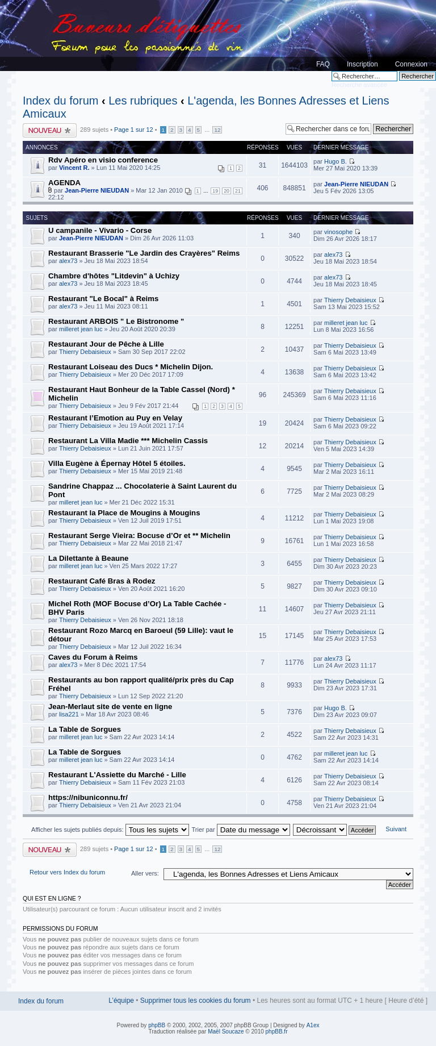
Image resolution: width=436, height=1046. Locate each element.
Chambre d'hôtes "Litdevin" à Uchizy (113, 276)
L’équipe (121, 1001)
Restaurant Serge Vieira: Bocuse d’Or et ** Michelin (139, 535)
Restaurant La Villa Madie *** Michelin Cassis (128, 440)
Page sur (133, 129)
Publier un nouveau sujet (50, 130)
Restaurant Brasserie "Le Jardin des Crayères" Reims (144, 253)
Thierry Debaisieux (350, 300)
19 (215, 191)
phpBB (156, 1025)
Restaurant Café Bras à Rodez (101, 581)
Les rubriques (142, 100)
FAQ (323, 64)
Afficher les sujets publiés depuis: (110, 829)
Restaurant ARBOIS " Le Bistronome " (116, 321)
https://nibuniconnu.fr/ (88, 797)
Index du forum (60, 100)
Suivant (395, 829)
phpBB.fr (277, 1031)
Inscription (362, 64)
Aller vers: (145, 873)
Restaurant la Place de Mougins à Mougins (124, 513)
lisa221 (69, 714)
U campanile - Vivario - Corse (100, 230)
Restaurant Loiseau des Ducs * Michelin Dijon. (130, 366)
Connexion (411, 64)
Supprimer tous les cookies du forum (195, 1001)
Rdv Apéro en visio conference (103, 160)
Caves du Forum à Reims (93, 657)
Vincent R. (74, 167)
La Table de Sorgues (84, 729)
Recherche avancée (359, 84)
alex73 (68, 260)
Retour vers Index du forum (67, 872)
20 (226, 191)
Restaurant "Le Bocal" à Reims (103, 298)
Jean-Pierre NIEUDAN (97, 190)
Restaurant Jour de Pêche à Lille (106, 344)
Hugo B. (335, 161)
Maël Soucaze (226, 1031)
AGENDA (64, 182)
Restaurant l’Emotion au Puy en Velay (115, 418)
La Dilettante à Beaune (88, 558)
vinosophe (338, 231)
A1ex (313, 1025)
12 (217, 130)
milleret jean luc (80, 329)
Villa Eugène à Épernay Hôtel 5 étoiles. (117, 463)
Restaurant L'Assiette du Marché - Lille (117, 774)
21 (238, 191)
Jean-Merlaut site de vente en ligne (110, 706)
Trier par (240, 829)
